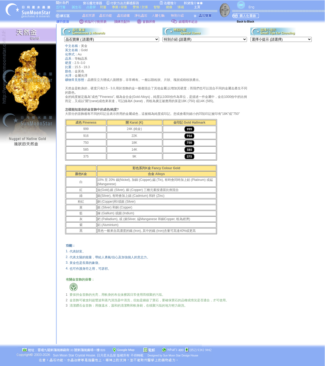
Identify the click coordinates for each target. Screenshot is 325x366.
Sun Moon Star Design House (180, 355)
